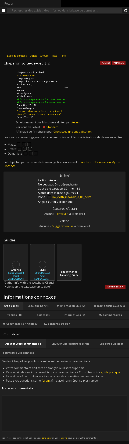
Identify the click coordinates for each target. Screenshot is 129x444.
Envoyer (62, 214)
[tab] (11, 306)
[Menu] (3, 10)
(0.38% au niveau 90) (55, 102)
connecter (47, 438)
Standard (52, 127)
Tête (63, 55)
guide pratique (110, 372)
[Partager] (125, 10)
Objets (33, 55)
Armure (44, 55)
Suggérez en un (62, 226)
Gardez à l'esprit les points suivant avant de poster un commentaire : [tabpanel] (64, 399)
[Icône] (9, 75)
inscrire (63, 438)
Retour (8, 3)
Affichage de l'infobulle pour (34, 132)
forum (45, 380)
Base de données (17, 55)
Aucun (75, 122)
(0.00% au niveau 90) (55, 99)
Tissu (55, 55)
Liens (107, 62)
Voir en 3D (118, 62)
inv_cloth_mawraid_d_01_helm (69, 197)
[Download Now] (115, 286)
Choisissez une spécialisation (72, 132)
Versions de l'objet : (29, 127)
